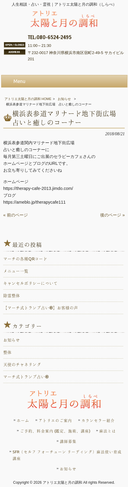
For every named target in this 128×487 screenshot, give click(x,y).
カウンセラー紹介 (98, 420)
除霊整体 (11, 295)
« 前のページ (15, 215)
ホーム (23, 420)
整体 (7, 352)
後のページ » (112, 215)
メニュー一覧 (15, 271)
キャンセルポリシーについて (30, 283)
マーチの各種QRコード (25, 258)
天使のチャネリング (22, 364)
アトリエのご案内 (55, 420)
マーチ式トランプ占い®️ (26, 376)
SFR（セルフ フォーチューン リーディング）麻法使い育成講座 (67, 455)
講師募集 (68, 441)
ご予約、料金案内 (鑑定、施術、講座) (55, 430)
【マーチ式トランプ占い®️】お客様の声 (40, 307)
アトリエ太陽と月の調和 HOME (27, 99)
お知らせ (64, 99)
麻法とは (107, 430)
